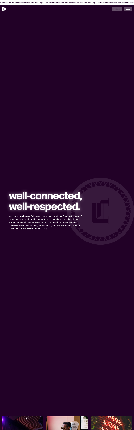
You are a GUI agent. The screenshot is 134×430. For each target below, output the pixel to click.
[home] (3, 9)
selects (117, 9)
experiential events (25, 222)
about (128, 9)
